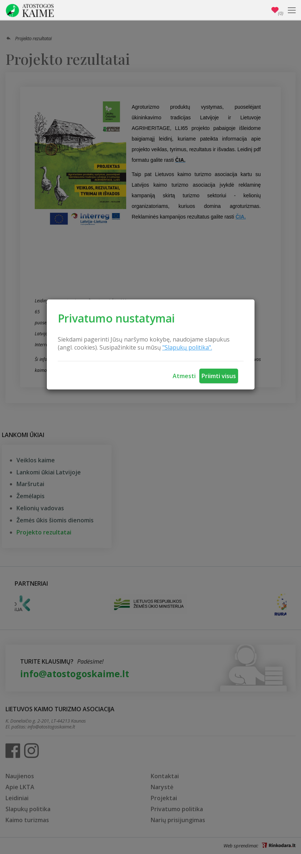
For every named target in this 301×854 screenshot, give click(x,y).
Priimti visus (219, 376)
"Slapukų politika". (187, 347)
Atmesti (184, 376)
